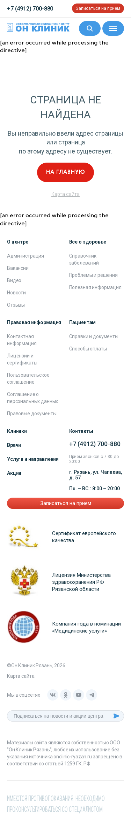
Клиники (17, 431)
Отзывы (16, 305)
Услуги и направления (33, 459)
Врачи (14, 445)
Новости (16, 292)
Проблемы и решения (93, 275)
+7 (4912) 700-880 (30, 8)
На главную (65, 172)
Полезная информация (95, 287)
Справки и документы (93, 336)
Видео (14, 280)
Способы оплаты (88, 348)
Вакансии (18, 268)
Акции (14, 473)
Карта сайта (65, 194)
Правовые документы (31, 413)
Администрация (25, 256)
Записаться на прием (98, 8)
